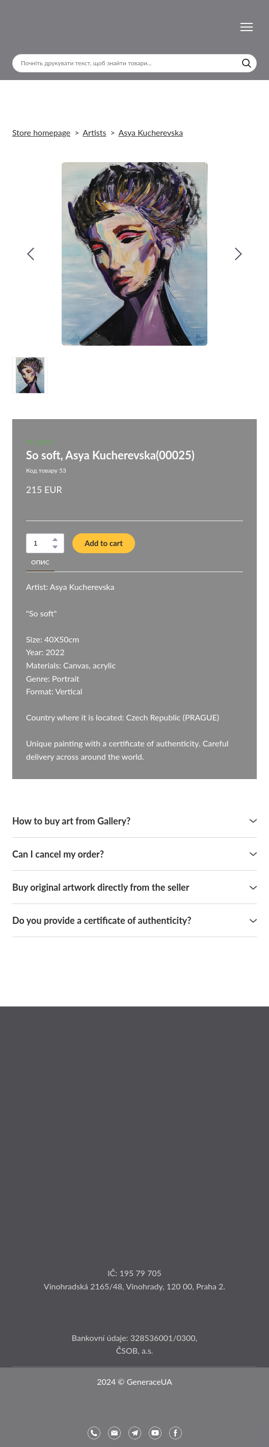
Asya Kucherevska (150, 132)
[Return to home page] (39, 27)
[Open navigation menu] (246, 27)
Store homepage (41, 132)
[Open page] (134, 1088)
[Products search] (134, 63)
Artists (94, 132)
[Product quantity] (42, 543)
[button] (246, 63)
